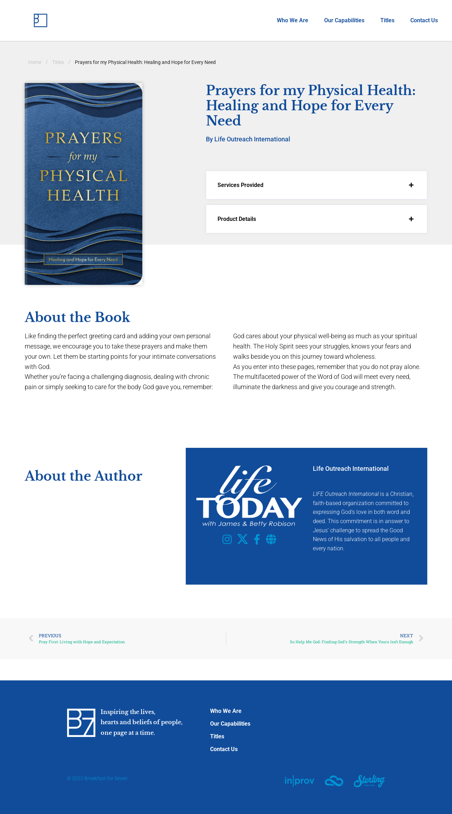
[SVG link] (299, 780)
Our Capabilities (344, 20)
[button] (316, 185)
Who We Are (292, 20)
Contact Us (424, 20)
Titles (387, 20)
